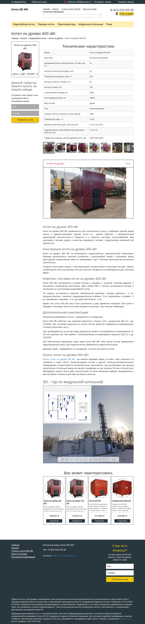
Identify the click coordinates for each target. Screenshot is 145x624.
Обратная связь (39, 2)
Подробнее (54, 521)
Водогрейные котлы (24, 24)
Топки (109, 24)
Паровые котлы (46, 24)
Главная (46, 9)
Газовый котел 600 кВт (121, 501)
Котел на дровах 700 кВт (75, 502)
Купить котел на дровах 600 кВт (59, 359)
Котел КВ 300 (19, 9)
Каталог (55, 9)
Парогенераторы (66, 24)
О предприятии (18, 2)
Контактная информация (53, 12)
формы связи (125, 619)
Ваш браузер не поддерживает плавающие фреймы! (88, 424)
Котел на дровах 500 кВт (52, 502)
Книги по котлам (89, 9)
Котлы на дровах (56, 38)
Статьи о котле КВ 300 (70, 9)
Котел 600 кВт (95, 501)
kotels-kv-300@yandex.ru (64, 556)
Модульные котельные (90, 24)
